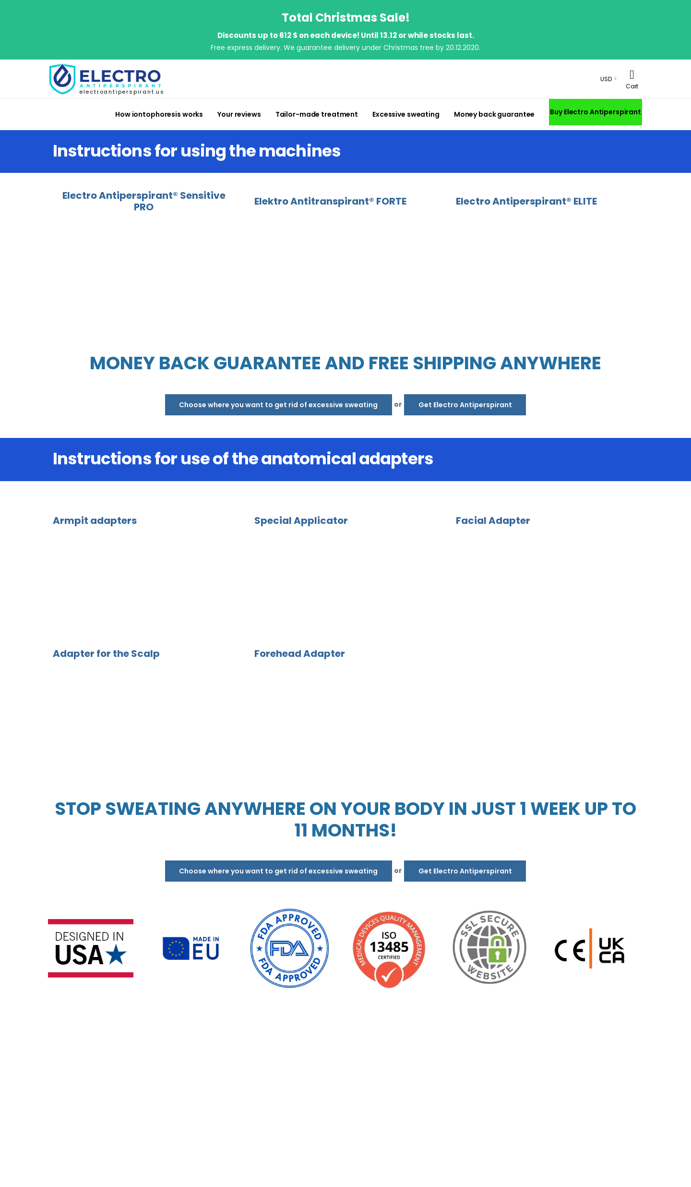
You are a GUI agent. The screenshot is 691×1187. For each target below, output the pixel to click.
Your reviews (239, 114)
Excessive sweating (406, 114)
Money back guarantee (494, 114)
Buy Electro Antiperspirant (595, 112)
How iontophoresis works (159, 114)
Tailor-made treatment (316, 114)
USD (606, 79)
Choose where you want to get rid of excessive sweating (278, 405)
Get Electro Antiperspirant (465, 405)
